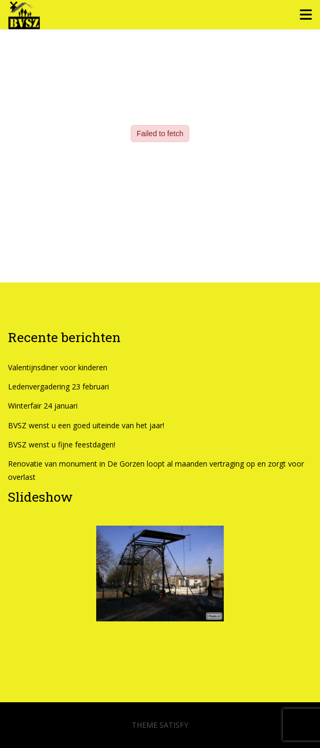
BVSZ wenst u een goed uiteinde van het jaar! (86, 425)
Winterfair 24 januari (43, 406)
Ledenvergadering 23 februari (58, 386)
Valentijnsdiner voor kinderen (57, 367)
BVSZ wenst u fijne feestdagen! (61, 444)
